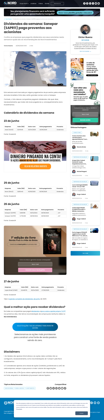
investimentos (30, 388)
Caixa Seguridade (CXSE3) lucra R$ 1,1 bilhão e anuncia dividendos (78, 209)
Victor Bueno (8, 45)
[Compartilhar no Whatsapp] (56, 388)
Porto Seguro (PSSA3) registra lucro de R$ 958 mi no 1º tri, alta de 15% (80, 234)
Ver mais (85, 253)
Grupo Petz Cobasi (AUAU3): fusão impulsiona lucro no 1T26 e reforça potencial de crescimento (79, 162)
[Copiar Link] (65, 388)
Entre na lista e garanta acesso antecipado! (35, 260)
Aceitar (81, 413)
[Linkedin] (93, 3)
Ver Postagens (84, 51)
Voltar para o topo (94, 412)
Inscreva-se (57, 3)
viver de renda (9, 388)
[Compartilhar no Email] (62, 388)
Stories (47, 3)
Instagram (85, 40)
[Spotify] (99, 3)
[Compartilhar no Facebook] (48, 388)
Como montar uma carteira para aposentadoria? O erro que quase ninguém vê (80, 137)
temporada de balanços (80, 157)
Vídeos (40, 3)
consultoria (77, 132)
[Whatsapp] (90, 3)
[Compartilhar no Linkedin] (53, 388)
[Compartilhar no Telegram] (59, 388)
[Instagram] (87, 3)
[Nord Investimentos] (10, 3)
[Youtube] (96, 3)
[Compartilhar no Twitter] (50, 388)
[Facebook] (84, 3)
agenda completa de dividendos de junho (24, 299)
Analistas (33, 3)
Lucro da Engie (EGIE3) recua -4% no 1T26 (80, 185)
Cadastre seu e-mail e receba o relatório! (85, 109)
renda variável (19, 388)
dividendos (36, 311)
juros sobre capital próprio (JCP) (53, 311)
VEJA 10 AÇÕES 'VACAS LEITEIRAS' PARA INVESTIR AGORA (35, 327)
